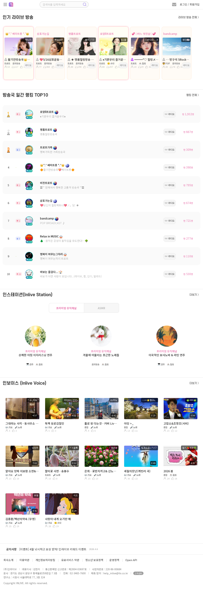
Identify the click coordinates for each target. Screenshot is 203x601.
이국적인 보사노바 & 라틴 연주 (167, 355)
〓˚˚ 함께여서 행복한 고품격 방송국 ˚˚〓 (62, 187)
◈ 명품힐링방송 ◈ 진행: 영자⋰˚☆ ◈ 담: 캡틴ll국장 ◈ (81, 59)
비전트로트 (46, 183)
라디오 (28, 65)
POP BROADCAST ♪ (52, 223)
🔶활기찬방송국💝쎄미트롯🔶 (57, 169)
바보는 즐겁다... (49, 272)
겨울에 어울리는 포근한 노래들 (101, 355)
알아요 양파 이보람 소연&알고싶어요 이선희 (22, 471)
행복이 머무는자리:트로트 (54, 258)
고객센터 (138, 573)
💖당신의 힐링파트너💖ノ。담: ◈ (59, 205)
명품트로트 (74, 34)
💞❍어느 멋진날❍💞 (144, 34)
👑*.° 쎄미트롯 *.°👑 (17, 34)
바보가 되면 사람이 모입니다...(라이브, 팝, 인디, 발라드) (71, 276)
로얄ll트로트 (107, 34)
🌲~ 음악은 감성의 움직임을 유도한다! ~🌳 (64, 241)
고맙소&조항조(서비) (176, 423)
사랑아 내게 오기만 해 (58, 519)
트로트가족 (46, 147)
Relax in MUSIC (49, 236)
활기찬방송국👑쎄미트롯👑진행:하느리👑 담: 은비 (18, 59)
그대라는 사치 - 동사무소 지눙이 (22, 423)
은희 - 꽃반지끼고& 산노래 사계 (101, 471)
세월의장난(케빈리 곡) (137, 471)
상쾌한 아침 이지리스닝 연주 (35, 355)
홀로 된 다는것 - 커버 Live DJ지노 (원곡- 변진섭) (101, 423)
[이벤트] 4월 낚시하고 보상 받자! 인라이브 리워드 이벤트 (52, 549)
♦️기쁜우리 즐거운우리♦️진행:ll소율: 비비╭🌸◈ (113, 59)
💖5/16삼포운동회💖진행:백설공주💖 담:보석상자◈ (50, 59)
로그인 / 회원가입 (189, 4)
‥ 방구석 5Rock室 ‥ (176, 59)
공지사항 (11, 549)
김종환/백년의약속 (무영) (20, 519)
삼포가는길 (43, 34)
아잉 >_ (129, 423)
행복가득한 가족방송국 (52, 152)
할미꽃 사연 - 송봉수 (57, 471)
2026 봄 (168, 471)
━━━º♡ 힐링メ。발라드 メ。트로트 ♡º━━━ (145, 59)
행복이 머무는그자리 (51, 254)
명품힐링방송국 (48, 134)
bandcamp (170, 34)
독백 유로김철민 (54, 423)
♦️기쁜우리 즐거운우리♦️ (53, 116)
